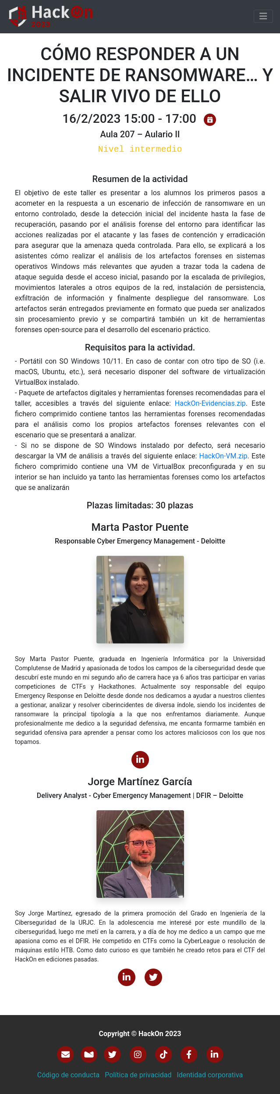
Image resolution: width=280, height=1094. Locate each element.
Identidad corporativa (210, 1075)
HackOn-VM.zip (223, 456)
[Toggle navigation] (263, 16)
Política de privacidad (138, 1075)
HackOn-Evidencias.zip (210, 403)
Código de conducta (68, 1075)
